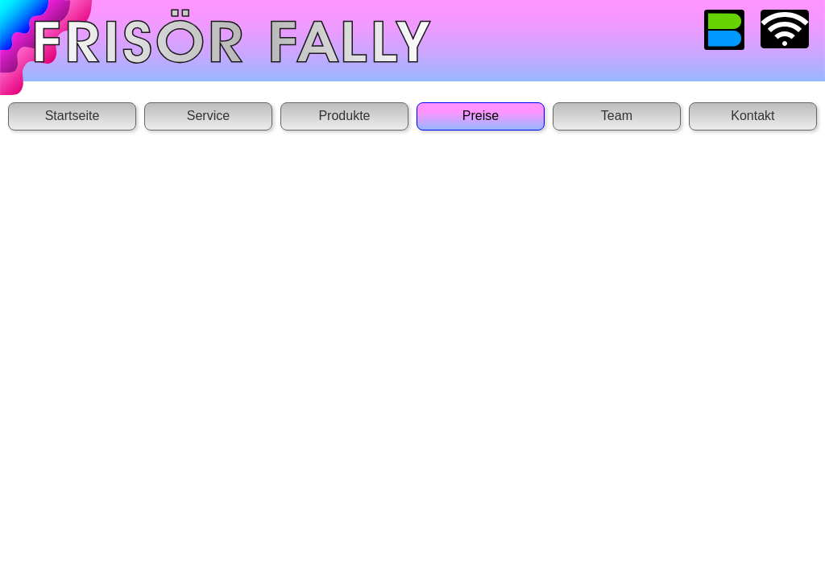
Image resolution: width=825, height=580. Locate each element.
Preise (480, 115)
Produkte (344, 115)
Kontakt (752, 115)
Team (616, 115)
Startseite (72, 115)
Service (208, 115)
